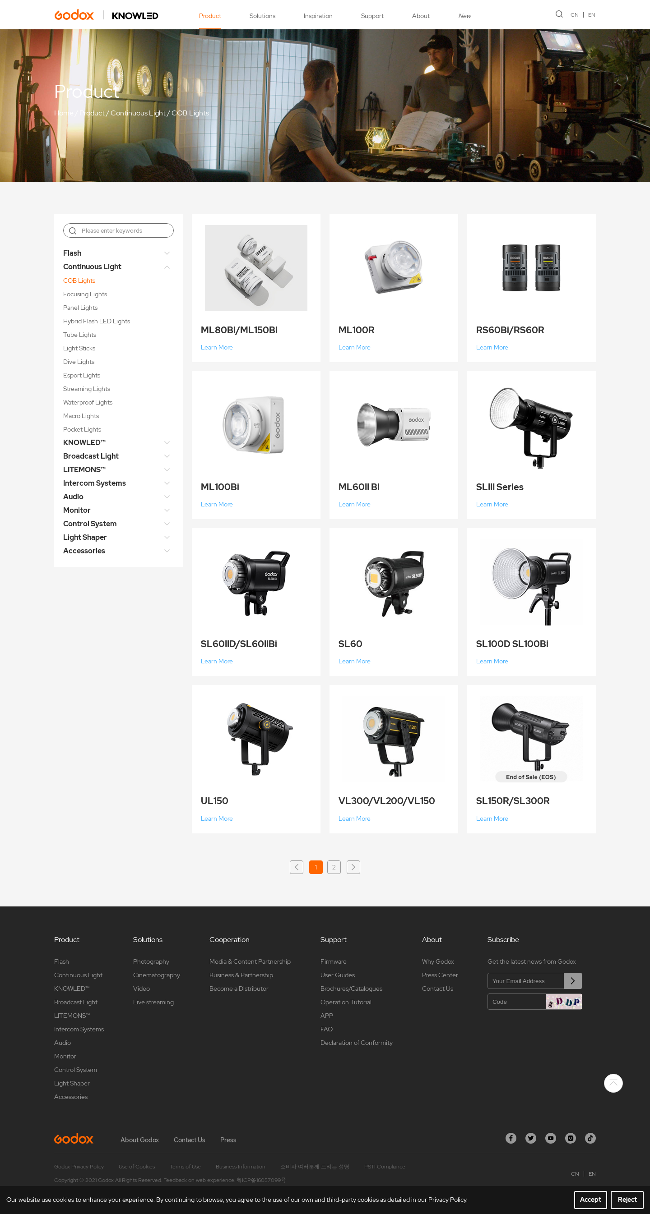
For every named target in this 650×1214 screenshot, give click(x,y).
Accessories (84, 551)
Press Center (440, 975)
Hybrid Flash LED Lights (96, 321)
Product (210, 16)
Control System (90, 524)
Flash (72, 253)
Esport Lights (81, 375)
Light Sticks (79, 348)
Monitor (77, 510)
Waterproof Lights (87, 402)
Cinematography (156, 975)
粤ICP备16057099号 (261, 1180)
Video (141, 988)
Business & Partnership (241, 975)
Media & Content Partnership (250, 961)
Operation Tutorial (345, 1002)
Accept (590, 1200)
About (420, 16)
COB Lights (190, 113)
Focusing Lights (85, 294)
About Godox (140, 1140)
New (464, 16)
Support (372, 16)
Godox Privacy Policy (79, 1166)
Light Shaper (85, 537)
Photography (151, 961)
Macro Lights (81, 416)
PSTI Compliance (384, 1166)
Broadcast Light (91, 456)
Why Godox (438, 961)
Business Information (240, 1166)
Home (64, 113)
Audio (73, 496)
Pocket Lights (82, 429)
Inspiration (317, 16)
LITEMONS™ (84, 469)
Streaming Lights (86, 389)
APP (326, 1016)
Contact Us (437, 988)
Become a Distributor (239, 988)
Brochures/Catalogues (351, 988)
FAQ (326, 1029)
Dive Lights (78, 362)
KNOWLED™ (84, 442)
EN (592, 15)
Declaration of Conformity (356, 1043)
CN (575, 15)
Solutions (262, 16)
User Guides (337, 975)
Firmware (333, 961)
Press (228, 1140)
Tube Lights (79, 335)
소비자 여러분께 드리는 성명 (314, 1166)
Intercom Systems (94, 483)
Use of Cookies (137, 1166)
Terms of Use (185, 1166)
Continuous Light (138, 113)
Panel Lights (80, 308)
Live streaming (153, 1002)
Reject (627, 1200)
